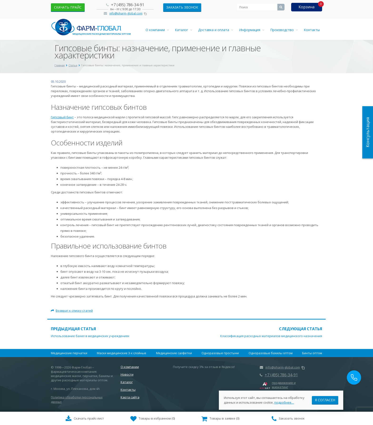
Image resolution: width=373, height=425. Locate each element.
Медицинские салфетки (174, 353)
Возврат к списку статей (72, 310)
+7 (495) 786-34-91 (127, 4)
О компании (157, 30)
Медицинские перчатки (69, 353)
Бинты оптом (312, 353)
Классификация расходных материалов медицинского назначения (271, 336)
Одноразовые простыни (220, 353)
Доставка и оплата (215, 30)
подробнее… (284, 401)
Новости (127, 374)
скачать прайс (68, 7)
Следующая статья (300, 328)
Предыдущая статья (73, 328)
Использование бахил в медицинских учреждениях (90, 336)
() (152, 419)
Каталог (183, 30)
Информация (251, 30)
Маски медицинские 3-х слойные (121, 353)
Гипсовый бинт (62, 117)
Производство (284, 30)
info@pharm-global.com (125, 13)
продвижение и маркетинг (284, 385)
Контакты (312, 30)
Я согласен (325, 398)
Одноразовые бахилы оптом (271, 353)
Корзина (306, 7)
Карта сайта (130, 397)
